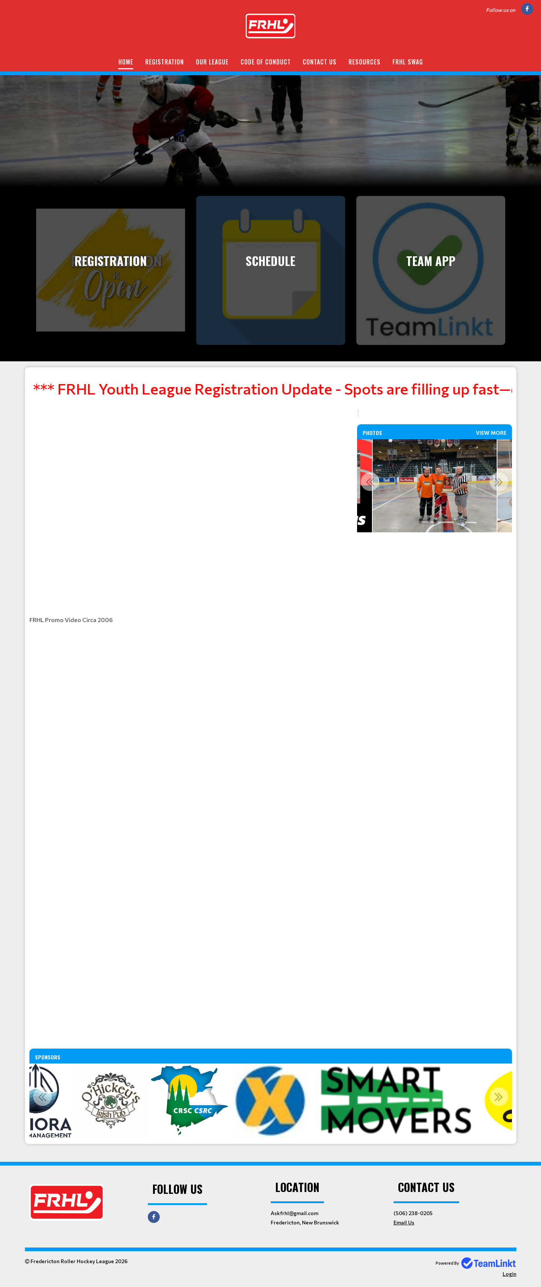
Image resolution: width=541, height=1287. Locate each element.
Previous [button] (370, 481)
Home (125, 61)
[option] (434, 485)
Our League (212, 61)
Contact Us (320, 61)
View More (491, 432)
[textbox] (270, 391)
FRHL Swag (407, 61)
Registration (164, 61)
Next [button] (499, 481)
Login (509, 1274)
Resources (365, 61)
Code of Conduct (266, 61)
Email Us (404, 1222)
